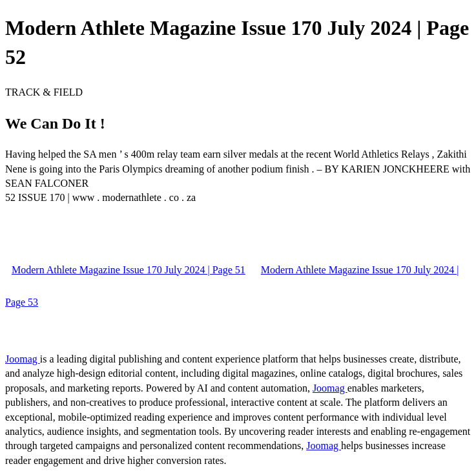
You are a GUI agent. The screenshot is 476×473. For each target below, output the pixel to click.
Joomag (22, 358)
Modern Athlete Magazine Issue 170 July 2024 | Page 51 (128, 269)
